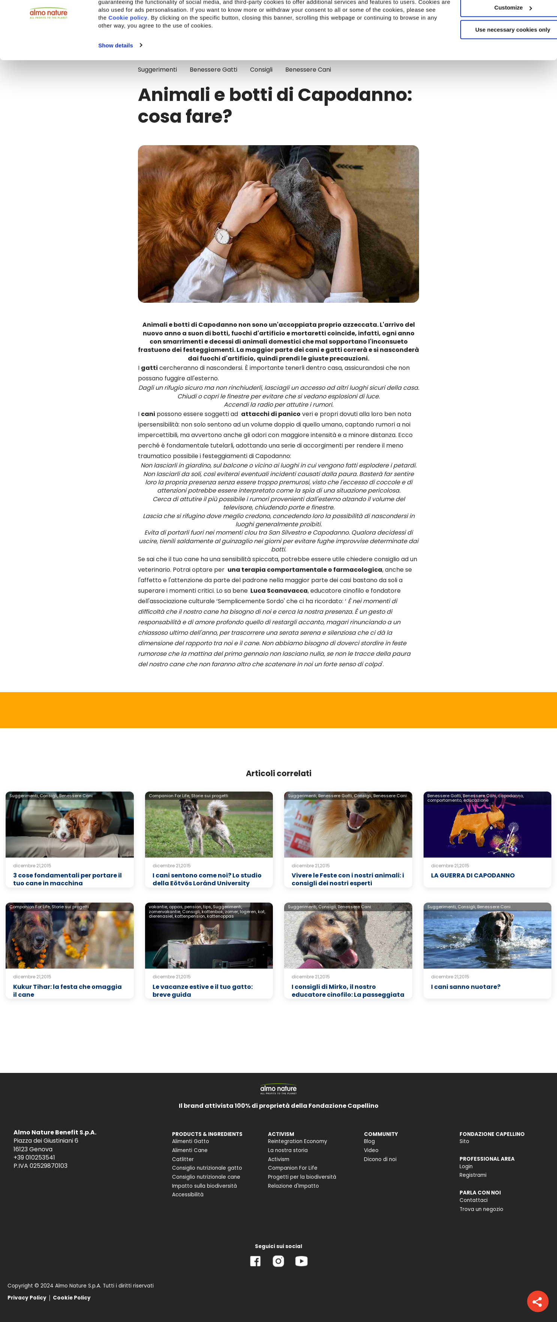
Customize (495, 41)
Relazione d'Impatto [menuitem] (293, 1186)
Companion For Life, (169, 796)
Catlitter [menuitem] (183, 1159)
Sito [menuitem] (464, 1141)
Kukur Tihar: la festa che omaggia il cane (67, 990)
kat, (261, 912)
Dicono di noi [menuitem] (380, 1159)
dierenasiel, (161, 916)
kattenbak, (213, 912)
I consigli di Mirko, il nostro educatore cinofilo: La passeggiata (348, 990)
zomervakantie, (165, 912)
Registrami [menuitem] (473, 1175)
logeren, (248, 912)
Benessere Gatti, (335, 796)
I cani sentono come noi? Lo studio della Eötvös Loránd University (207, 879)
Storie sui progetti (209, 796)
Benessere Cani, (480, 796)
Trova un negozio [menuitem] (481, 1209)
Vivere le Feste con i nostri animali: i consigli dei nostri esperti (348, 879)
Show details (115, 78)
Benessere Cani (76, 796)
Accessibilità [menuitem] (188, 1194)
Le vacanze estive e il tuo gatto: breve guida (203, 990)
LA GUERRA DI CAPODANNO (473, 875)
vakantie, (158, 907)
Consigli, (49, 796)
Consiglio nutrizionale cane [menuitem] (206, 1177)
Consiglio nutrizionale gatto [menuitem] (207, 1168)
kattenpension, (190, 916)
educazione (475, 800)
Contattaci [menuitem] (474, 1200)
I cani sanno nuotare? (465, 986)
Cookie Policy (72, 1297)
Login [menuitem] (466, 1166)
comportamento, (444, 800)
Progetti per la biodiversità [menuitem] (302, 1177)
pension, (193, 907)
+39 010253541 (34, 1157)
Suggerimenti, (24, 796)
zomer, (232, 912)
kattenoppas (220, 916)
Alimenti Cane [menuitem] (190, 1150)
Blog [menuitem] (369, 1141)
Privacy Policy (26, 1297)
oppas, (176, 907)
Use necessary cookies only (494, 63)
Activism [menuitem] (278, 1159)
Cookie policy (182, 50)
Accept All (494, 18)
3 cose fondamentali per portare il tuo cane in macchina (67, 879)
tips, (207, 907)
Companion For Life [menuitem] (292, 1168)
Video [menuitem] (371, 1150)
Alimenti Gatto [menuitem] (190, 1141)
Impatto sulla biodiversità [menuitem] (204, 1186)
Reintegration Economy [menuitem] (297, 1141)
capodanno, (511, 796)
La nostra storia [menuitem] (288, 1150)
